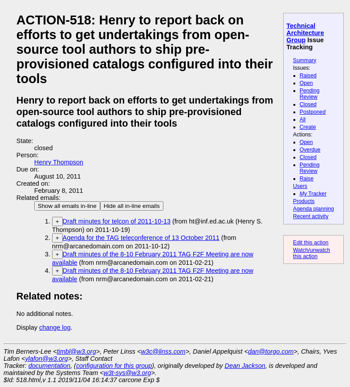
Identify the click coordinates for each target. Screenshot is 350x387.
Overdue (310, 150)
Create (308, 127)
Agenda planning (313, 209)
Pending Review (310, 94)
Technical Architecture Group (305, 33)
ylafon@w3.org (46, 358)
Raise (306, 179)
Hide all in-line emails (132, 206)
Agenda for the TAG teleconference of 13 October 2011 (141, 237)
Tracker (313, 194)
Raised (308, 75)
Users (300, 186)
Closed (308, 104)
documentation (49, 365)
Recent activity (311, 216)
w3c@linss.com (163, 351)
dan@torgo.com (271, 351)
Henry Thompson (58, 162)
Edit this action (311, 242)
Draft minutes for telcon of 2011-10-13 (117, 221)
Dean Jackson (245, 365)
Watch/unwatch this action (311, 253)
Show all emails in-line (67, 206)
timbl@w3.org (76, 351)
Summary (304, 60)
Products (303, 201)
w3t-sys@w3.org (127, 372)
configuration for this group (114, 365)
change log (54, 327)
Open (306, 83)
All (303, 119)
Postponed (313, 112)
